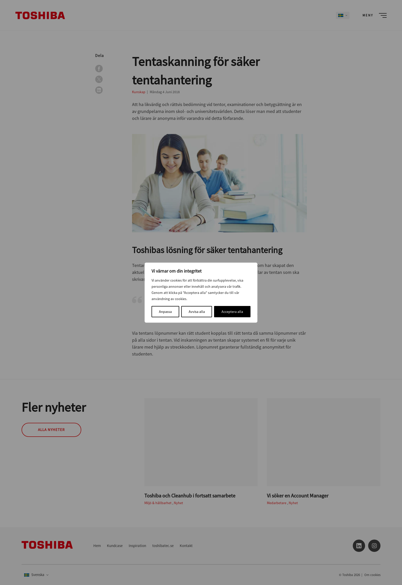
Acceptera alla (232, 311)
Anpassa (165, 311)
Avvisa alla (197, 311)
